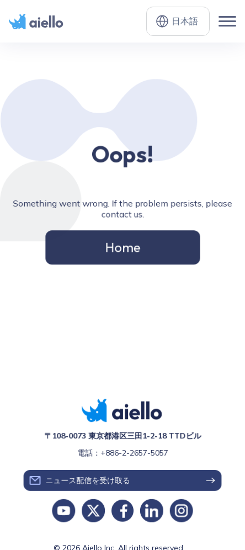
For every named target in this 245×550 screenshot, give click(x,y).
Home (122, 247)
